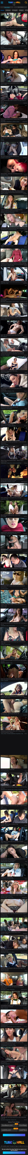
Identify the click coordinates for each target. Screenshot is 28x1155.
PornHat (25, 67)
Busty (13, 861)
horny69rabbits (4, 1045)
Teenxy (25, 391)
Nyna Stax (3, 301)
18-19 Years (3, 715)
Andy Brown (9, 121)
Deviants (25, 533)
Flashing (9, 29)
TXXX (26, 372)
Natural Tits (7, 319)
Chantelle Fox (4, 789)
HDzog (25, 265)
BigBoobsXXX (24, 212)
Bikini (21, 10)
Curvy (8, 715)
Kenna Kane (3, 1026)
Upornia (25, 355)
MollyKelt (3, 662)
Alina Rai (3, 212)
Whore (8, 10)
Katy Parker (3, 121)
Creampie (8, 952)
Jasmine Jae (10, 789)
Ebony (13, 952)
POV (2, 336)
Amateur (6, 444)
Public (5, 84)
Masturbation (9, 408)
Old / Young (7, 697)
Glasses (9, 878)
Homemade (7, 157)
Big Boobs (16, 67)
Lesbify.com (10, 1129)
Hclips (25, 48)
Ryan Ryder (3, 952)
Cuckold (2, 157)
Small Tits (3, 283)
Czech (2, 372)
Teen (7, 283)
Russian (7, 212)
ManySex (25, 336)
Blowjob (9, 391)
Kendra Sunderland (11, 733)
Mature (2, 103)
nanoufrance (4, 29)
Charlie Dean (3, 463)
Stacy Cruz (9, 463)
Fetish (17, 121)
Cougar (4, 516)
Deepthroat (10, 48)
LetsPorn (25, 283)
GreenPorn (25, 1063)
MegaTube (25, 121)
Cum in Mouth (4, 48)
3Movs (25, 140)
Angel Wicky (3, 533)
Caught (15, 10)
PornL (26, 408)
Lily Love (3, 1119)
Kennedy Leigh (4, 897)
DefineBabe (24, 897)
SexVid (25, 1119)
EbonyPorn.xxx (24, 952)
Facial (14, 301)
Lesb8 (25, 789)
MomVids (25, 552)
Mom (2, 84)
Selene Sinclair (4, 861)
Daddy (2, 569)
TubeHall (25, 103)
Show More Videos (14, 1135)
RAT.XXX (25, 444)
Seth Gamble (9, 301)
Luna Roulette (4, 391)
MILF (7, 175)
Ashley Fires (3, 878)
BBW (2, 193)
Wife (5, 607)
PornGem (25, 157)
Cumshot (14, 29)
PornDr (25, 680)
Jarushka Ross (4, 229)
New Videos (7, 7)
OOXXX (25, 175)
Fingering (19, 1026)
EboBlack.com (10, 1125)
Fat (1, 516)
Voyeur (2, 319)
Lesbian (2, 140)
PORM (25, 1045)
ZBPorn (25, 84)
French (9, 265)
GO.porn (25, 29)
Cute (7, 625)
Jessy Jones (3, 733)
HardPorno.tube (23, 301)
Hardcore (7, 825)
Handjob (7, 355)
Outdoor (2, 644)
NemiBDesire (4, 481)
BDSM (14, 121)
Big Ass (5, 336)
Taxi (2, 1101)
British (6, 103)
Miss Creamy (4, 265)
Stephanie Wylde (4, 67)
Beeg (26, 771)
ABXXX (25, 247)
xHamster (25, 319)
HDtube (25, 625)
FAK (26, 861)
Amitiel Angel (4, 425)
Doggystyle (3, 408)
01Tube (25, 229)
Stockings (6, 372)
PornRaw (25, 193)
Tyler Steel (3, 625)
